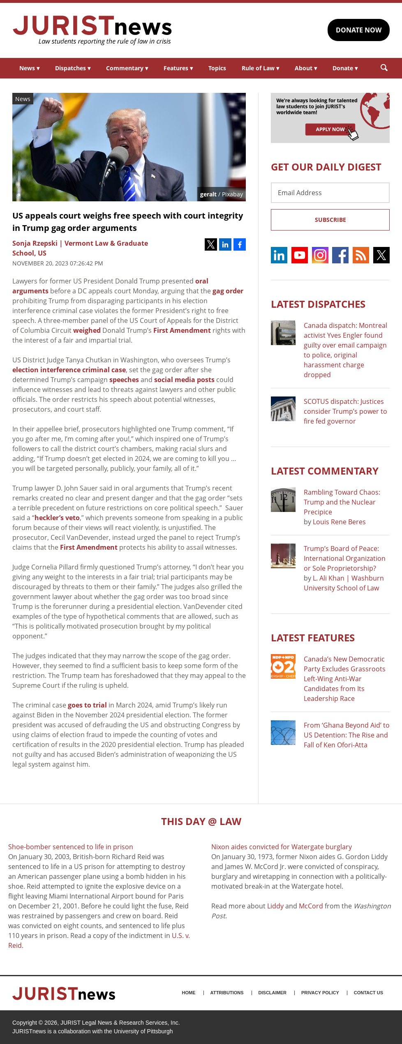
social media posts (184, 379)
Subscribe (330, 220)
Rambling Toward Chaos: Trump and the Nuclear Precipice (342, 502)
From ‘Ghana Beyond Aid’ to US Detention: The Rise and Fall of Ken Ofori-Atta (347, 735)
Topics (217, 68)
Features (178, 68)
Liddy (275, 905)
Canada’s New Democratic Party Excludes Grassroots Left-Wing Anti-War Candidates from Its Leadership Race (345, 679)
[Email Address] (330, 192)
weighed (87, 330)
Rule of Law (260, 68)
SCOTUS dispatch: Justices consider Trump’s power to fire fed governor (345, 411)
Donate (345, 68)
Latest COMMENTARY (325, 470)
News (29, 68)
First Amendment (182, 330)
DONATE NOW (358, 30)
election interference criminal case (69, 369)
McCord (311, 905)
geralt (208, 194)
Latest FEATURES (313, 637)
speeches (124, 379)
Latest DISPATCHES (318, 304)
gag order (228, 290)
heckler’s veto (57, 517)
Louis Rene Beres (339, 521)
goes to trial (87, 705)
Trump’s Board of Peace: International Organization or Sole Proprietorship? (345, 558)
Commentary (127, 68)
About (306, 68)
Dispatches (72, 68)
